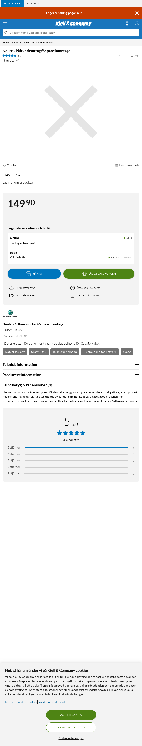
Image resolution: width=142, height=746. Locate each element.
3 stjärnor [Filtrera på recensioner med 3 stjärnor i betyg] (14, 460)
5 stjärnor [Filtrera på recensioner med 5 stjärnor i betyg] (14, 447)
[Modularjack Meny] (24, 42)
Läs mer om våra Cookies (21, 702)
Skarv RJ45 (38, 351)
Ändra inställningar (71, 738)
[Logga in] (127, 23)
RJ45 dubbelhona (65, 351)
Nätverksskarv (15, 351)
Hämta (34, 273)
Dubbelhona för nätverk (99, 351)
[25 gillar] (10, 165)
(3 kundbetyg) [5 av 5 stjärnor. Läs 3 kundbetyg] (11, 60)
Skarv (127, 351)
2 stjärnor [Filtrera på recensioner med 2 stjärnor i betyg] (14, 467)
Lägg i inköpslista (127, 165)
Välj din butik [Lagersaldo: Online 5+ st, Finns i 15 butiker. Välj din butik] (17, 257)
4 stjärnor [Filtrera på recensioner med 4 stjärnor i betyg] (14, 454)
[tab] (12, 3)
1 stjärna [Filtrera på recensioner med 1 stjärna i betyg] (13, 473)
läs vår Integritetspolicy (53, 702)
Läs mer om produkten (19, 182)
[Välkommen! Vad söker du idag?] (74, 32)
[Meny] (5, 24)
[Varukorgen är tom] (137, 23)
